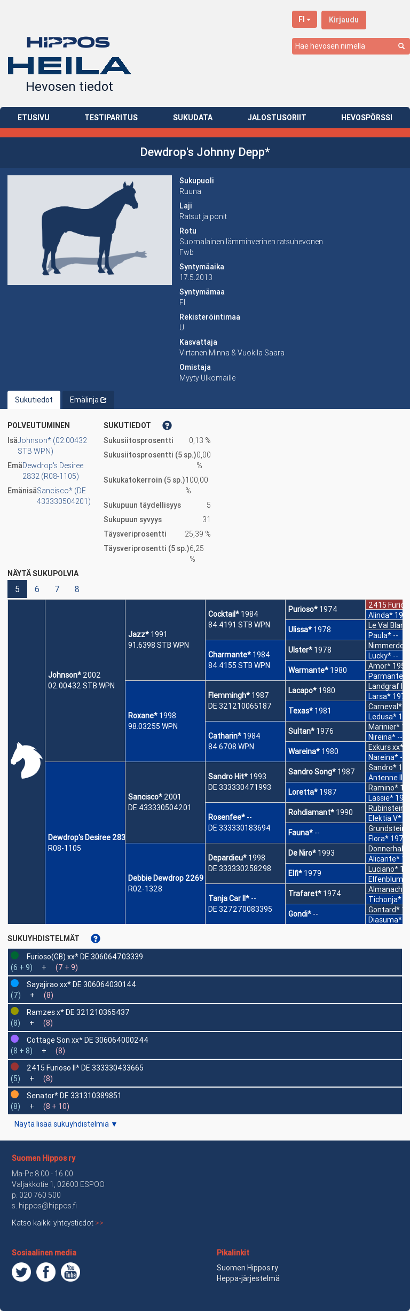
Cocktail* (223, 614)
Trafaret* (304, 893)
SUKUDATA (192, 117)
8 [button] (77, 589)
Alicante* (384, 859)
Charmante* (229, 655)
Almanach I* (388, 889)
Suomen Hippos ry (43, 1158)
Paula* (379, 635)
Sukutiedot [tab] (34, 400)
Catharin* (224, 736)
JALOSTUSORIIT (277, 117)
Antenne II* (387, 777)
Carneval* (385, 706)
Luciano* (383, 869)
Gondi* (299, 914)
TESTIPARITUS (111, 117)
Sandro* (382, 767)
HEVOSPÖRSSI (366, 117)
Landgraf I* (387, 686)
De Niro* (302, 853)
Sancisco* (145, 797)
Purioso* (303, 609)
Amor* (379, 666)
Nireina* (382, 737)
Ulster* (300, 650)
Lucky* (379, 656)
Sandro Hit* (228, 776)
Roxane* (142, 715)
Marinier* (384, 727)
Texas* (300, 711)
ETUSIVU (34, 117)
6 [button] (37, 589)
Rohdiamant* (311, 812)
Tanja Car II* (228, 898)
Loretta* (303, 792)
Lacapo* (302, 690)
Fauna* (300, 832)
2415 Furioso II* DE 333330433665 (85, 1068)
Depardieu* (227, 858)
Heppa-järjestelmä (248, 1278)
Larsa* (379, 696)
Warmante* (308, 670)
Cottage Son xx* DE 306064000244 (87, 1040)
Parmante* (387, 676)
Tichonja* (384, 899)
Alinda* (380, 615)
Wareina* (304, 751)
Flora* (378, 838)
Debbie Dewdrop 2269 (165, 878)
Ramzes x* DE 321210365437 (78, 1012)
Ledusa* (382, 717)
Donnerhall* (388, 849)
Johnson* (64, 675)
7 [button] (57, 589)
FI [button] (304, 19)
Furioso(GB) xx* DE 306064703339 (85, 956)
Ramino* (383, 788)
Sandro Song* (312, 772)
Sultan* (301, 731)
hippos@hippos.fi (48, 1206)
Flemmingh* (229, 695)
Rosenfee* (226, 817)
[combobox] (351, 46)
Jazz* (138, 634)
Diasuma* (385, 920)
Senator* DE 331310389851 (74, 1095)
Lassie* (380, 798)
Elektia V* (384, 818)
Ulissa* (300, 629)
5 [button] (17, 589)
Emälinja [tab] (88, 400)
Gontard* (384, 909)
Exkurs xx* (386, 747)
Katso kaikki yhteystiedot (58, 1223)
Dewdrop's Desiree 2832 (89, 837)
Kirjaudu (344, 20)
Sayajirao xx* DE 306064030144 (81, 984)
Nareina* (383, 757)
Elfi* (295, 873)
